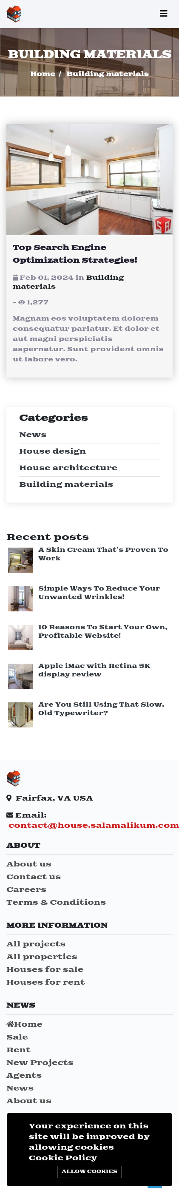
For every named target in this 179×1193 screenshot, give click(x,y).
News (32, 435)
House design (52, 451)
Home (42, 74)
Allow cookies (89, 1171)
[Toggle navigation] (164, 14)
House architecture (68, 468)
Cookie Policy (63, 1158)
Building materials (66, 484)
